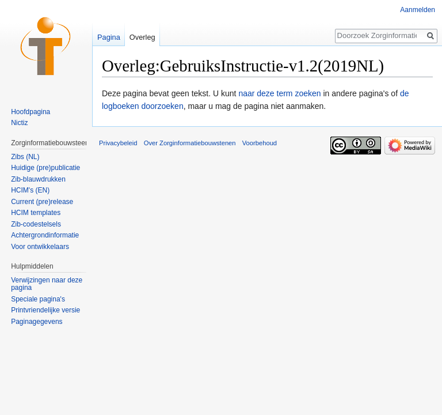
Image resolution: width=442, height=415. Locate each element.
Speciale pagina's (38, 299)
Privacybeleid (118, 142)
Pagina (108, 37)
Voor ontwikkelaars (40, 247)
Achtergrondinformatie (45, 235)
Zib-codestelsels (36, 224)
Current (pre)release (42, 202)
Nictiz (19, 123)
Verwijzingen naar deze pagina (46, 284)
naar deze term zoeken (279, 93)
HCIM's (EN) (30, 190)
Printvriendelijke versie (45, 310)
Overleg (142, 37)
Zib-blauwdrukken (38, 179)
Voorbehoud (259, 142)
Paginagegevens (36, 322)
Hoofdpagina (30, 112)
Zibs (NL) (25, 157)
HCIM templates (35, 213)
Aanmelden (417, 10)
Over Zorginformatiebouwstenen (190, 142)
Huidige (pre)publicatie (45, 168)
